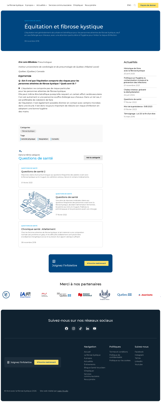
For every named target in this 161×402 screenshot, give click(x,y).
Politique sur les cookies (119, 360)
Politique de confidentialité (115, 356)
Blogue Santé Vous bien (94, 368)
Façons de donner (148, 5)
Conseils (55, 139)
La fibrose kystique (15, 5)
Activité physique (28, 139)
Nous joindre (90, 5)
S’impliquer (78, 5)
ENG (129, 5)
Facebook (139, 352)
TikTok (138, 358)
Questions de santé (32, 21)
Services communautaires (60, 5)
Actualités (88, 361)
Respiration (43, 139)
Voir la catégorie (93, 158)
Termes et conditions (118, 352)
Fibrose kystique (28, 131)
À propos (88, 358)
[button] (30, 5)
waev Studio (62, 391)
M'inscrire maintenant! (96, 263)
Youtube (139, 364)
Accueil (87, 352)
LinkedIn (138, 361)
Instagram (139, 355)
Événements (89, 364)
